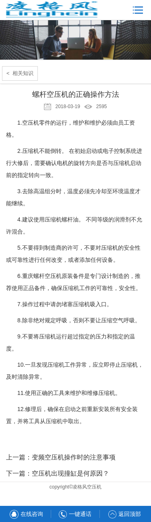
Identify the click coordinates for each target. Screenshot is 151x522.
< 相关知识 (19, 73)
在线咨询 (26, 514)
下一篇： (57, 473)
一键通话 (75, 514)
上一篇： (61, 457)
